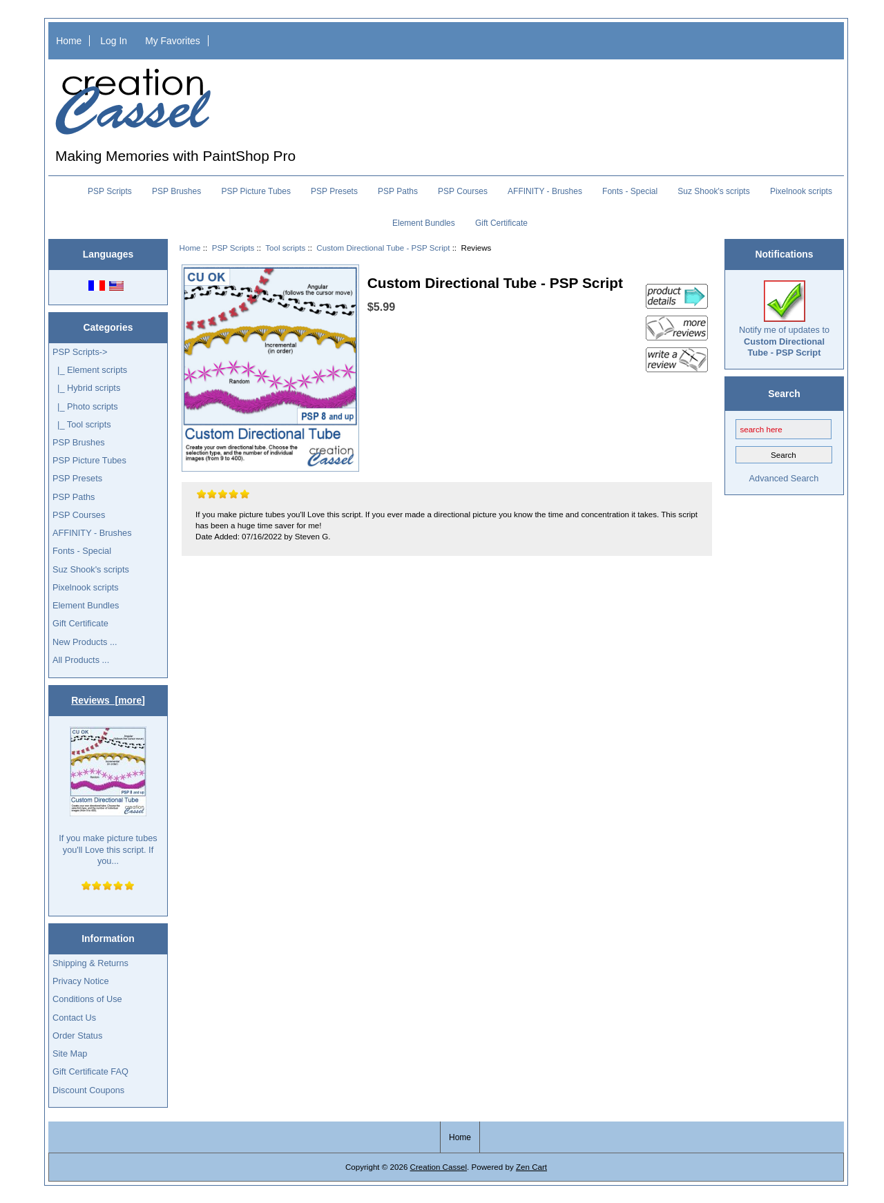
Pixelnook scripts (801, 191)
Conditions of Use (87, 999)
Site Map (69, 1053)
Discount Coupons (88, 1090)
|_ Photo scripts (85, 406)
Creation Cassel (438, 1166)
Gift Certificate (501, 223)
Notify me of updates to (784, 319)
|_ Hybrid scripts (86, 388)
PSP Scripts (233, 247)
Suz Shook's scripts (713, 191)
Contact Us (74, 1017)
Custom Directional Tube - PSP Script (383, 247)
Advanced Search (784, 478)
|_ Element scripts (89, 370)
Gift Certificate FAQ (90, 1071)
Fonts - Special (629, 191)
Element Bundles (423, 223)
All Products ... (80, 660)
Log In (113, 40)
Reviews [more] (108, 700)
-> (80, 352)
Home (68, 40)
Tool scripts (285, 247)
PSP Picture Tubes (256, 191)
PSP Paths (398, 191)
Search (784, 392)
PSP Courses (463, 191)
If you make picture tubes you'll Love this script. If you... (108, 796)
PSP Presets (334, 191)
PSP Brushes (176, 191)
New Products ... (84, 642)
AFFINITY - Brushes (545, 191)
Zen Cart (531, 1166)
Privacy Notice (80, 981)
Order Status (77, 1035)
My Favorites (172, 40)
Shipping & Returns (90, 963)
